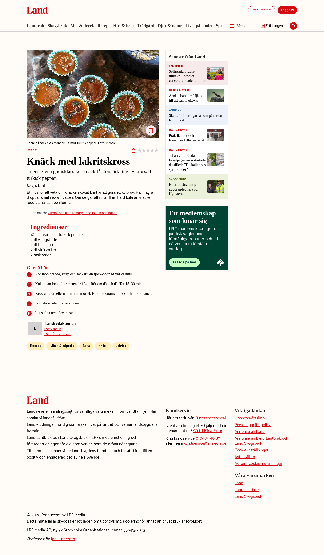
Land (239, 483)
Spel (220, 25)
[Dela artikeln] (133, 150)
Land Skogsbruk (248, 496)
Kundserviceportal (210, 418)
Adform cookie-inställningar (258, 463)
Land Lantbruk (247, 489)
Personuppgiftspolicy (253, 425)
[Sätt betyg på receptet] (148, 150)
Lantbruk (35, 25)
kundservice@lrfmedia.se (205, 443)
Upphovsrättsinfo (250, 418)
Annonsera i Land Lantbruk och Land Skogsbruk (261, 441)
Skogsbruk (57, 25)
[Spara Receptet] (151, 130)
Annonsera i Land (250, 431)
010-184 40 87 (208, 438)
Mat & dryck (82, 25)
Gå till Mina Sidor (207, 430)
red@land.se (52, 329)
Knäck (102, 346)
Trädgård (146, 25)
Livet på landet (199, 25)
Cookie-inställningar (251, 450)
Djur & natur (170, 25)
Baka (86, 346)
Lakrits (121, 346)
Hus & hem (123, 25)
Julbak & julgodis (61, 346)
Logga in (287, 10)
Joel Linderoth (63, 539)
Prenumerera (261, 10)
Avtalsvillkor (245, 457)
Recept (103, 25)
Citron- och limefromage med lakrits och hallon (82, 213)
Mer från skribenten (57, 334)
